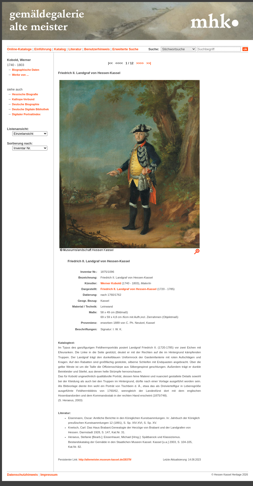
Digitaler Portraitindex (26, 114)
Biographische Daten (25, 69)
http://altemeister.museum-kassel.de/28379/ (105, 459)
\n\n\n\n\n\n (178, 49)
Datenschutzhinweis (22, 474)
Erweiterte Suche (125, 49)
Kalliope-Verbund (23, 99)
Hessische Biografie (25, 94)
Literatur (74, 49)
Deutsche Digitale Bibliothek (30, 109)
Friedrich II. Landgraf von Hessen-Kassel (128, 289)
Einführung (42, 49)
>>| (148, 63)
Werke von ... (20, 74)
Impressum (48, 474)
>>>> (140, 63)
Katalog (60, 49)
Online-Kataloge (19, 49)
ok (245, 49)
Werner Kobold (110, 283)
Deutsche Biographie (25, 104)
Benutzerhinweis (97, 49)
